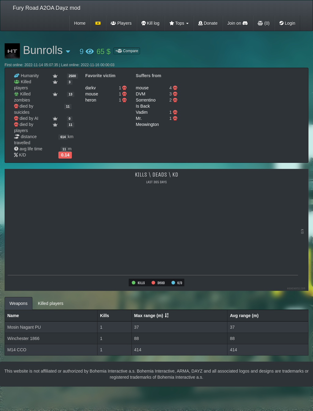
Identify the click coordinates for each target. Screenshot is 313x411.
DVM (140, 93)
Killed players (50, 303)
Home (80, 23)
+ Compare (126, 51)
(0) (264, 23)
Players (121, 23)
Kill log (151, 23)
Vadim (142, 112)
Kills (104, 315)
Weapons (18, 303)
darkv (90, 87)
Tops (179, 23)
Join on (237, 23)
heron (90, 100)
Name (13, 315)
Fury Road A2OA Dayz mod (46, 8)
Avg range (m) (244, 315)
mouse (91, 93)
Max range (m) (148, 315)
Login (287, 23)
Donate (208, 23)
